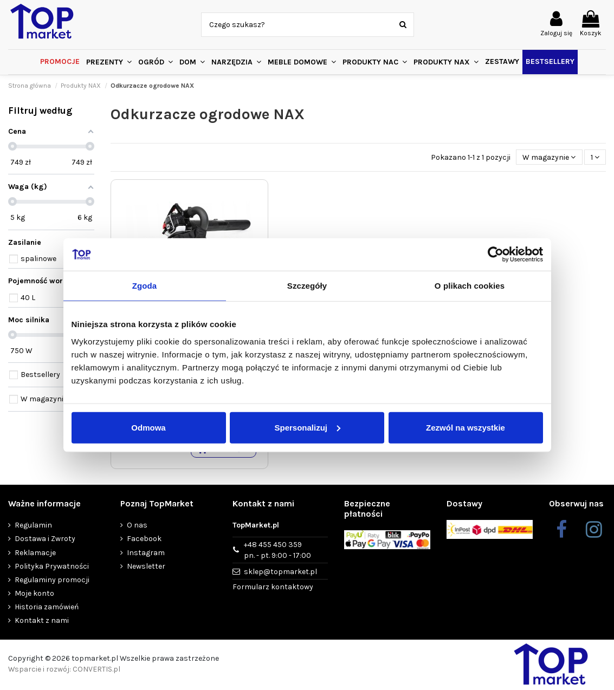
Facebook (144, 540)
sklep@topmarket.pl (280, 573)
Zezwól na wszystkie (465, 427)
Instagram (146, 554)
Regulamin (33, 526)
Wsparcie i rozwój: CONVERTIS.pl (64, 670)
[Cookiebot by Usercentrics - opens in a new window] (495, 254)
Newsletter (146, 567)
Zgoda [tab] (144, 285)
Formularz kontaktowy (272, 589)
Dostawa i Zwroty (45, 540)
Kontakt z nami (42, 622)
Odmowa (148, 427)
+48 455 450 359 (277, 552)
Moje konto (34, 595)
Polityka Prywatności (52, 567)
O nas (137, 526)
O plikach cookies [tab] (470, 285)
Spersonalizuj (307, 427)
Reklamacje (35, 554)
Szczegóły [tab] (307, 285)
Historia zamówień (47, 608)
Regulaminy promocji (52, 581)
